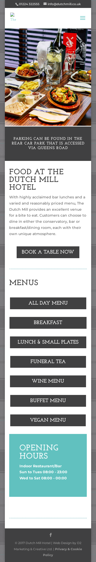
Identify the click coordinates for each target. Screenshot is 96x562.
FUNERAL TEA (48, 361)
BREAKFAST (48, 322)
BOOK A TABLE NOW (48, 252)
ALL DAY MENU (48, 303)
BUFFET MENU (48, 400)
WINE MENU (48, 381)
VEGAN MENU (48, 420)
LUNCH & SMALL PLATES (48, 342)
